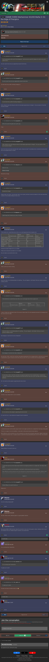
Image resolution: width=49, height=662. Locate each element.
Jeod (17, 582)
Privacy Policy (25, 655)
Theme (18, 655)
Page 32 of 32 (24, 46)
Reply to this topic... (7, 628)
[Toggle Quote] (3, 56)
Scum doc (3, 37)
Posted (9, 52)
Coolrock (17, 561)
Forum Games (11, 26)
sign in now (29, 621)
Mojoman (18, 164)
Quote (5, 68)
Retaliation (17, 295)
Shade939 (17, 98)
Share (7, 635)
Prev (4, 46)
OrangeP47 (18, 56)
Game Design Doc (5, 35)
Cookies (31, 655)
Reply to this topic (24, 41)
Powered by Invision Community (24, 660)
